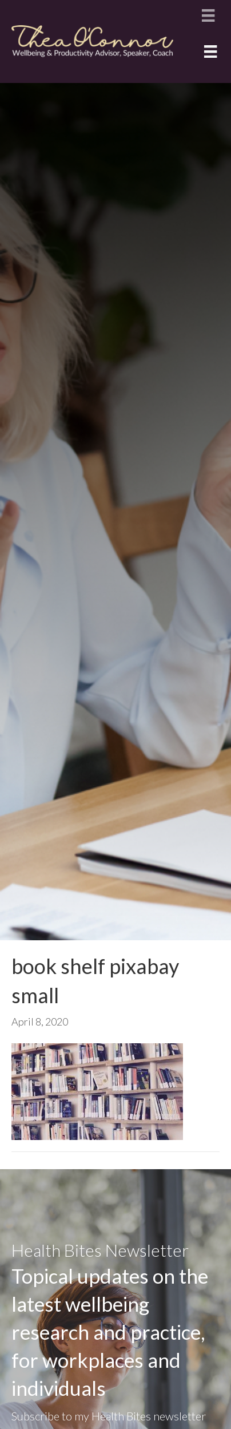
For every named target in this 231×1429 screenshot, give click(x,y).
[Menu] (208, 15)
